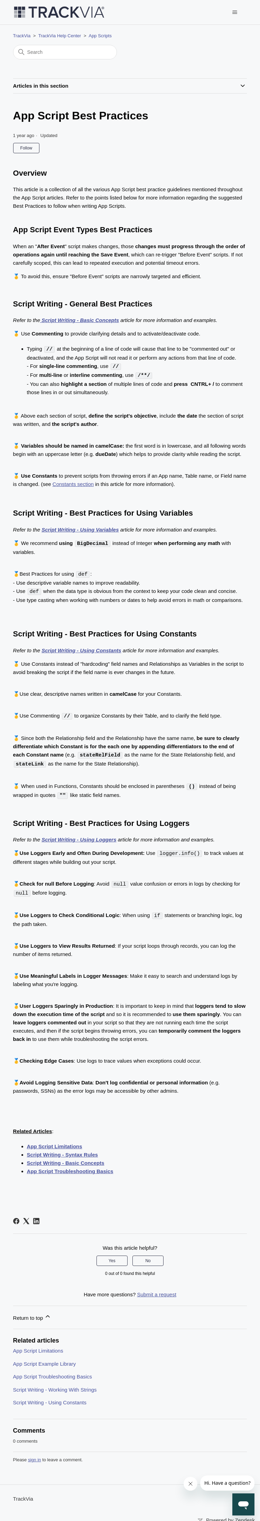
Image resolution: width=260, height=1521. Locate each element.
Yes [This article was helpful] (112, 1255)
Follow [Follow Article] (26, 148)
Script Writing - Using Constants (49, 1397)
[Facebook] (16, 1216)
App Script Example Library (44, 1359)
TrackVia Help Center (59, 35)
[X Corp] (26, 1216)
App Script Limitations (54, 1141)
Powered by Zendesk (230, 1515)
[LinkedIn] (36, 1216)
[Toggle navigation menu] (234, 12)
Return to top (32, 1312)
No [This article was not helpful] (147, 1255)
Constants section (73, 483)
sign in (34, 1454)
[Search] (65, 52)
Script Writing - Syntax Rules (62, 1149)
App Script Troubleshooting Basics (70, 1166)
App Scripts (100, 35)
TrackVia (22, 35)
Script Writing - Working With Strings (55, 1384)
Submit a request (156, 1289)
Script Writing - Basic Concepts (65, 1158)
